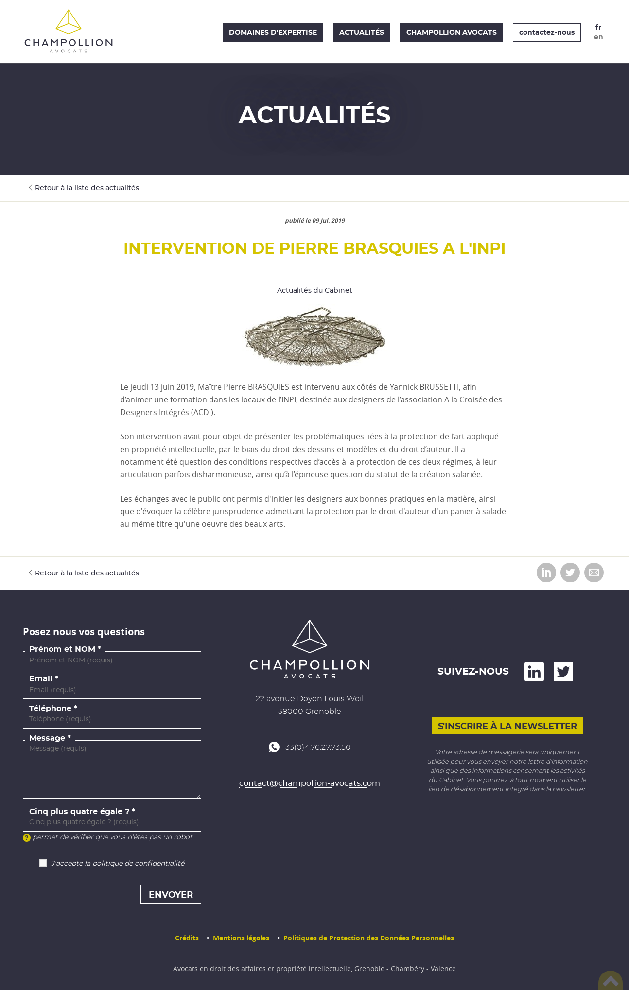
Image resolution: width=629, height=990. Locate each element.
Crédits (187, 937)
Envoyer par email (594, 572)
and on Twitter (563, 671)
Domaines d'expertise (273, 32)
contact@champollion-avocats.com (309, 783)
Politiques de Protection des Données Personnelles (368, 937)
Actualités (361, 32)
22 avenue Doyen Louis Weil (310, 699)
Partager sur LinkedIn (546, 572)
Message (47, 738)
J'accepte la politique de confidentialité (117, 863)
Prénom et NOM (62, 649)
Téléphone (50, 708)
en (598, 37)
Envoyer (171, 895)
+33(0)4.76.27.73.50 (316, 747)
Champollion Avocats (451, 32)
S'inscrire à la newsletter (507, 726)
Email (40, 679)
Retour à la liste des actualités (87, 188)
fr (598, 27)
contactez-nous (547, 32)
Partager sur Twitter (570, 572)
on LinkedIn (534, 671)
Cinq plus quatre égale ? (79, 812)
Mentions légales (241, 937)
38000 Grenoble (309, 711)
